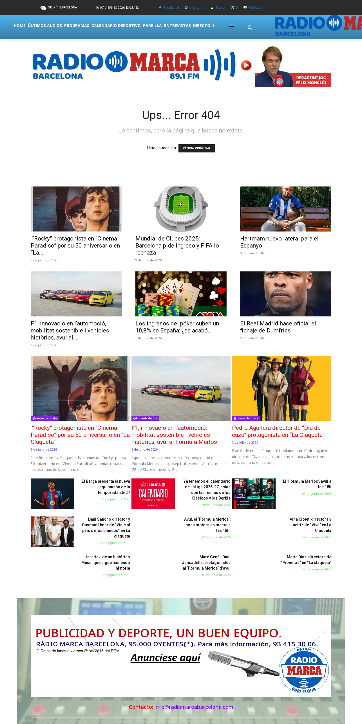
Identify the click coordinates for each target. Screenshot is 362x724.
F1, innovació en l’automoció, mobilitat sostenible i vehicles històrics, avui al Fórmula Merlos (174, 434)
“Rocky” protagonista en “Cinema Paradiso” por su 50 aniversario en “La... (75, 245)
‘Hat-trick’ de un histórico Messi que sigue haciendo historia (105, 562)
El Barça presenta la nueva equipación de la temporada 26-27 (106, 487)
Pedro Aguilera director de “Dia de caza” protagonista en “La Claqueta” (278, 431)
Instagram (197, 7)
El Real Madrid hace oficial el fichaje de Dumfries (278, 327)
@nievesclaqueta (44, 418)
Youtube (255, 7)
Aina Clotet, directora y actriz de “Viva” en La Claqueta (310, 525)
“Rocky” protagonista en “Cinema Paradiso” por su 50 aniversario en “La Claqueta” (80, 434)
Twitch (221, 7)
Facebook (171, 7)
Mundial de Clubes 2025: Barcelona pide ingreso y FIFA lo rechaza (177, 245)
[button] (250, 28)
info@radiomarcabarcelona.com (194, 707)
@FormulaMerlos (145, 418)
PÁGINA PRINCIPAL (197, 148)
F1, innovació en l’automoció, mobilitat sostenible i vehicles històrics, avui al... (70, 330)
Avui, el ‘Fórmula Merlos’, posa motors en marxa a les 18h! (207, 525)
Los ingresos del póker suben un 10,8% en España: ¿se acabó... (177, 327)
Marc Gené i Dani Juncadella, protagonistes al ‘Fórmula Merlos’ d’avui (206, 562)
